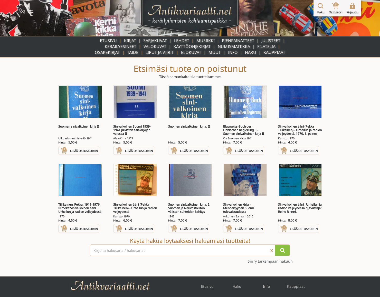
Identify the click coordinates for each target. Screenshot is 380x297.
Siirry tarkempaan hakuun (270, 261)
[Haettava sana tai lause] (190, 250)
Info (233, 52)
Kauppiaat (274, 52)
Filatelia (266, 46)
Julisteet (270, 40)
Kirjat (130, 40)
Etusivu (108, 40)
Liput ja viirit (160, 52)
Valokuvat (155, 46)
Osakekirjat (107, 52)
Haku (250, 52)
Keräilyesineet (120, 46)
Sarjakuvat (155, 40)
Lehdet (181, 40)
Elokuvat (191, 52)
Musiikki (205, 40)
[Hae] (282, 250)
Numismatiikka (234, 46)
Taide (132, 52)
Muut (214, 52)
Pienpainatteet (238, 40)
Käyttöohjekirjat (192, 46)
